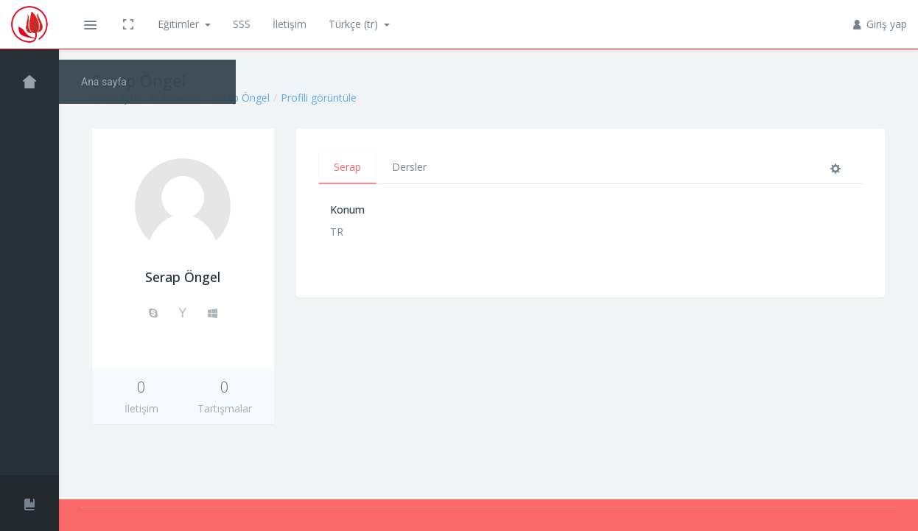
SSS (241, 24)
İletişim (289, 24)
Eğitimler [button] (180, 24)
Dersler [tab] (409, 167)
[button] (89, 24)
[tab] (838, 167)
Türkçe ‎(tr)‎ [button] (355, 24)
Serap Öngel (240, 98)
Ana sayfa (115, 98)
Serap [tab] (347, 167)
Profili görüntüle (319, 98)
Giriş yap (880, 24)
